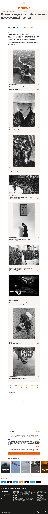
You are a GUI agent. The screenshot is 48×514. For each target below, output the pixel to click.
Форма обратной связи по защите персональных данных (41, 507)
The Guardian (3, 11)
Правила (38, 431)
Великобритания (10, 11)
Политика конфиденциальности (37, 487)
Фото (9, 392)
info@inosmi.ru (3, 496)
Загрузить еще (24, 453)
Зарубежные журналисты (13, 487)
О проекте (21, 487)
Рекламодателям (27, 487)
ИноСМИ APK (24, 488)
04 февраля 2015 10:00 (19, 11)
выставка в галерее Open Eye (15, 37)
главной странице (34, 436)
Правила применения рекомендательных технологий (10, 488)
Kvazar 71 (12, 439)
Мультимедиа (13, 392)
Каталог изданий (4, 487)
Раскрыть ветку (37, 446)
